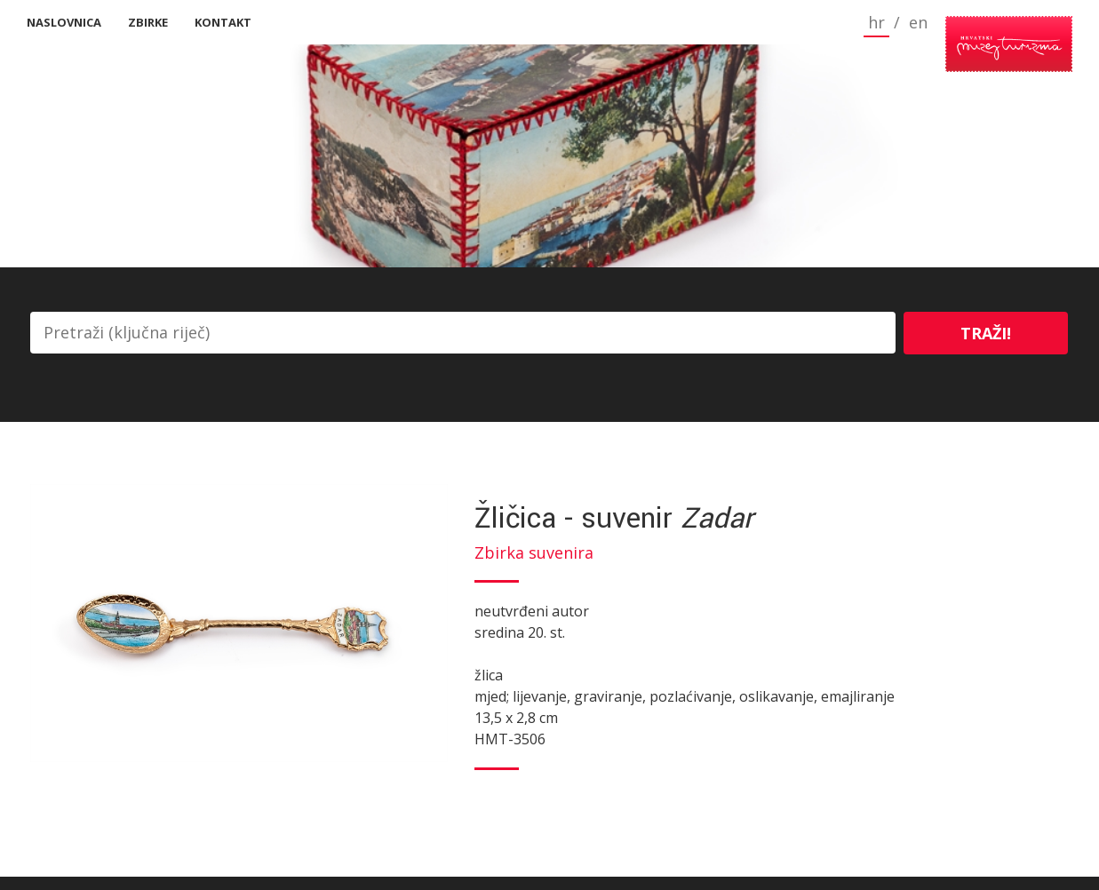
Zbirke (148, 22)
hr (808, 22)
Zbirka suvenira (533, 552)
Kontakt (223, 22)
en (849, 22)
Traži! (985, 333)
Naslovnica (64, 22)
